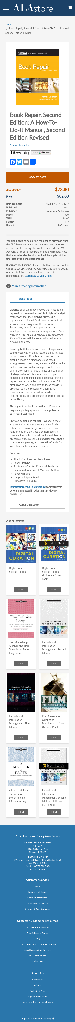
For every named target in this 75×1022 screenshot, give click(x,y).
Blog (37, 938)
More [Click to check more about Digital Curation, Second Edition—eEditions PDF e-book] (54, 589)
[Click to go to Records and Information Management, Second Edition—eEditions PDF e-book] (54, 766)
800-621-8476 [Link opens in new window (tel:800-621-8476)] (40, 863)
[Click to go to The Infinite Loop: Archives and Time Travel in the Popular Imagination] (21, 618)
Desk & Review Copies (37, 933)
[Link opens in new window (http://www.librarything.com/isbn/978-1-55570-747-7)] (20, 152)
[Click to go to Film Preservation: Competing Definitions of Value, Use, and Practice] (54, 692)
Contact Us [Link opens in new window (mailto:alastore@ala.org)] (37, 979)
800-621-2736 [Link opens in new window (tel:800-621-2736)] (41, 857)
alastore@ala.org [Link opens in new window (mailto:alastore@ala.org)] (37, 869)
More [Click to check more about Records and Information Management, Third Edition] (21, 738)
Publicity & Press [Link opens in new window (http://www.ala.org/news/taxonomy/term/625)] (37, 990)
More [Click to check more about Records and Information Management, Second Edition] (54, 664)
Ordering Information (37, 897)
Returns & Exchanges (37, 903)
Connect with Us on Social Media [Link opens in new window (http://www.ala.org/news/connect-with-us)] (37, 1002)
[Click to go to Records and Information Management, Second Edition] (54, 618)
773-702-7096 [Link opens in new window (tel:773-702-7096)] (43, 866)
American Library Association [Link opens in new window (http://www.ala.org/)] (41, 836)
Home (8, 24)
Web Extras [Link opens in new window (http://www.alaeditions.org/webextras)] (37, 961)
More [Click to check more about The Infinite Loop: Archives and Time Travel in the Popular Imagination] (21, 664)
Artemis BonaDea (19, 145)
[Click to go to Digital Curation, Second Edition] (21, 544)
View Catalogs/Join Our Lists (37, 950)
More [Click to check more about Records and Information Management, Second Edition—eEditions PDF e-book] (54, 812)
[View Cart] (70, 8)
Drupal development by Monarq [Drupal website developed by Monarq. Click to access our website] (37, 1018)
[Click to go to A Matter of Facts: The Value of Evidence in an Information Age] (21, 766)
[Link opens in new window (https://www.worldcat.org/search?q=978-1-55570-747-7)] (41, 152)
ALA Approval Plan (37, 955)
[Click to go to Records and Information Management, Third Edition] (21, 692)
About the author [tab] (29, 504)
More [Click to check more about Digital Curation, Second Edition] (21, 589)
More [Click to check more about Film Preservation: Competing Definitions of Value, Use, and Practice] (54, 738)
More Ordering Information (29, 286)
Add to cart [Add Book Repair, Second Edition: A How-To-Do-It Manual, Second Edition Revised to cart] (37, 177)
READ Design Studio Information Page (37, 944)
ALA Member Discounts (37, 927)
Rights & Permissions (37, 996)
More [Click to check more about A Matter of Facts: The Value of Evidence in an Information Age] (21, 812)
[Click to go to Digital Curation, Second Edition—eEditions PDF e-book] (54, 544)
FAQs (37, 886)
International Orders (37, 892)
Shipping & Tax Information (38, 909)
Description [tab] (25, 298)
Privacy (37, 985)
